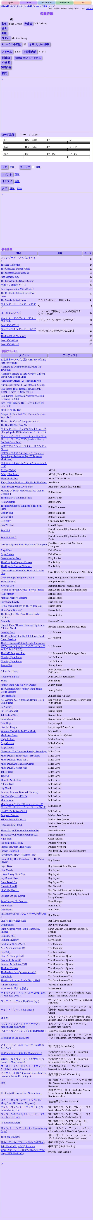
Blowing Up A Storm (11, 657)
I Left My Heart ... (10, 890)
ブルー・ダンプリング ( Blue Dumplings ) (23, 1030)
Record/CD (46, 2)
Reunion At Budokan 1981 (14, 964)
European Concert (10, 815)
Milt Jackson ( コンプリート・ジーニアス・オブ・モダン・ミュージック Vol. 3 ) (23, 806)
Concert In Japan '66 (11, 960)
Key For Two (7, 585)
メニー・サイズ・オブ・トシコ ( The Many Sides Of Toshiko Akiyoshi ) (21, 1102)
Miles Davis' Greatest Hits (14, 767)
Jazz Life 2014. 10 (10, 344)
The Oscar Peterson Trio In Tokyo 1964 (20, 980)
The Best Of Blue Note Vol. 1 (15, 425)
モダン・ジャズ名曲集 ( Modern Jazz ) (21, 1053)
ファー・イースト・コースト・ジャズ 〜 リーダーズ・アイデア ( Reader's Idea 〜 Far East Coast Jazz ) (23, 439)
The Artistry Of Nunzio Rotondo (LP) (19, 834)
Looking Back (8, 632)
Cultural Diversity (10, 940)
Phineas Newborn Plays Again (16, 846)
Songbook (64, 2)
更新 (12, 167)
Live (83, 2)
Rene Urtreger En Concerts (14, 901)
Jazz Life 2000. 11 (10, 325)
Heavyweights (8, 501)
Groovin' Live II (9, 886)
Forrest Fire (6, 665)
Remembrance (8, 719)
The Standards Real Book (13, 300)
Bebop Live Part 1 (10, 474)
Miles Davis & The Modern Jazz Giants (20, 755)
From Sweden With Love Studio (17, 486)
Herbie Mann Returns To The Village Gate (21, 606)
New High (6, 723)
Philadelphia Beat (9, 478)
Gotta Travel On (9, 882)
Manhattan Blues (9, 735)
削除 (19, 188)
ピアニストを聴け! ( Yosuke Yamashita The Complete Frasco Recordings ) (23, 1074)
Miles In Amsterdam (11, 780)
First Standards (8, 695)
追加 (37, 167)
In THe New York (9, 711)
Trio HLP (5, 530)
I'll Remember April (10, 1122)
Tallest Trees (7, 772)
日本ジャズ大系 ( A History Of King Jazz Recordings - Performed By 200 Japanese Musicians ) (22, 456)
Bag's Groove (7, 554)
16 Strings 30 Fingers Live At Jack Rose (20, 1093)
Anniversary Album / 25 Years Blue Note (21, 380)
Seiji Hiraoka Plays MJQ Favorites (18, 1146)
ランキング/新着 (40, 6)
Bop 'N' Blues (7, 525)
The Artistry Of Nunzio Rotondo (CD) (20, 830)
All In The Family (9, 671)
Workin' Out (7, 512)
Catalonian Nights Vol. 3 (13, 944)
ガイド (13, 6)
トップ (51, 6)
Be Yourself (6, 707)
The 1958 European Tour (13, 653)
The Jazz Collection (10, 264)
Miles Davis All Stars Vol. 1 (14, 759)
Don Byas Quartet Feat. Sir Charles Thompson (24, 544)
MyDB (10, 2)
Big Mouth (6, 788)
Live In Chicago (9, 727)
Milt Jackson (7, 800)
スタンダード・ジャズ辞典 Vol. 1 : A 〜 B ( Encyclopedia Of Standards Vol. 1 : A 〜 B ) (23, 431)
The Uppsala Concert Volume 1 (16, 566)
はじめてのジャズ (11, 312)
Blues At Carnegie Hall (12, 956)
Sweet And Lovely (10, 602)
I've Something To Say (12, 842)
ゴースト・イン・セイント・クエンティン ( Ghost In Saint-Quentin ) (23, 1067)
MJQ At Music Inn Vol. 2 (13, 819)
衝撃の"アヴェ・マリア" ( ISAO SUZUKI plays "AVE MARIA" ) (23, 1152)
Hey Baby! (6, 521)
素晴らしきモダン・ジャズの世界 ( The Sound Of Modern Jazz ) (22, 1060)
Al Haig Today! (8, 470)
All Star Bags (7, 784)
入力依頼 (28, 6)
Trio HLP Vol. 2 (8, 537)
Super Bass (6, 866)
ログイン (89, 9)
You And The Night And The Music (18, 731)
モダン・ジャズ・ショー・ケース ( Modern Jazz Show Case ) (20, 1025)
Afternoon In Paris (10, 676)
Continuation (7, 924)
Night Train (6, 838)
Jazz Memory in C (10, 277)
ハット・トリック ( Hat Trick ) (17, 1009)
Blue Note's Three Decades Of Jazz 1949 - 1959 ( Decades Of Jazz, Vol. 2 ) (21, 390)
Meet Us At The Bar (11, 410)
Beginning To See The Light (15, 1038)
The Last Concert (9, 968)
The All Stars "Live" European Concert (20, 421)
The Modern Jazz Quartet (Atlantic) (18, 972)
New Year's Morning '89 (13, 948)
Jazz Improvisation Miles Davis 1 (17, 289)
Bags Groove (7, 743)
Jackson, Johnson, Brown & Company (20, 792)
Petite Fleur (6, 905)
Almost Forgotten (9, 984)
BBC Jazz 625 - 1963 (11, 825)
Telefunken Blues (9, 715)
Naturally (5, 621)
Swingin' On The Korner (13, 896)
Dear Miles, (6, 909)
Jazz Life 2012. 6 (9, 340)
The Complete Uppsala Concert (16, 562)
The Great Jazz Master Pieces (15, 268)
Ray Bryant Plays (9, 878)
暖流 (3, 1083)
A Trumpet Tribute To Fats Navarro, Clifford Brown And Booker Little (23, 375)
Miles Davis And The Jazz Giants (17, 763)
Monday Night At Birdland (14, 597)
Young (4, 680)
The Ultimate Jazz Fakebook (15, 273)
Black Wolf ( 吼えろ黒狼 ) (14, 988)
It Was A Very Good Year (13, 874)
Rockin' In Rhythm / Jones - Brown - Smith (22, 589)
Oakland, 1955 (8, 936)
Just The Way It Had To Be (14, 796)
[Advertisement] (46, 107)
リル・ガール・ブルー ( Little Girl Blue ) (22, 1142)
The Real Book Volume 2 (13, 336)
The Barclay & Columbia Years (16, 497)
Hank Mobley (7, 593)
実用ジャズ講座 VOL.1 (13, 285)
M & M (4, 1018)
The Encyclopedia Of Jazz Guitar (17, 281)
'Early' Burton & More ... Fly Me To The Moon (24, 482)
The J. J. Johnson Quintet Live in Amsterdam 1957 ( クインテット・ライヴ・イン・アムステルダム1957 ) (23, 646)
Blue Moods (7, 870)
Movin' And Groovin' (11, 610)
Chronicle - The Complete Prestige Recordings (24, 751)
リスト (20, 6)
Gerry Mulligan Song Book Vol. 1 (17, 577)
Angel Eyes (6, 550)
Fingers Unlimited (10, 851)
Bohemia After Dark (11, 558)
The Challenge (8, 581)
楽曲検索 (5, 6)
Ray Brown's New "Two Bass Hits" (18, 855)
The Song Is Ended (10, 1136)
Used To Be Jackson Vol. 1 (14, 811)
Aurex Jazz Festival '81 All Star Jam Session (23, 385)
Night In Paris (8, 739)
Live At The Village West (13, 920)
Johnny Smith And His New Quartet (18, 684)
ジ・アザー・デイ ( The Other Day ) (20, 1001)
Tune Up (5, 776)
